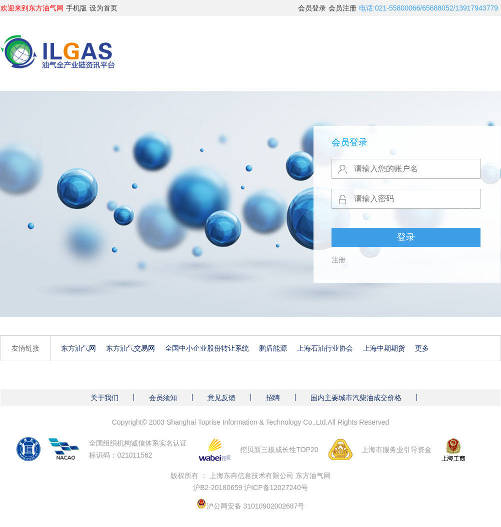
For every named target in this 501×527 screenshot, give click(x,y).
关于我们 (104, 398)
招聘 (273, 398)
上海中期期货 (384, 348)
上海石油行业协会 (325, 348)
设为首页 (104, 8)
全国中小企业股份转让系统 (207, 348)
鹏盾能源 (273, 348)
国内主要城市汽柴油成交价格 (356, 398)
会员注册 (342, 8)
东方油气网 (78, 348)
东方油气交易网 (130, 348)
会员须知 (163, 398)
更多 (422, 348)
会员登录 (312, 8)
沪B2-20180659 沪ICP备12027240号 (250, 488)
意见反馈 (222, 398)
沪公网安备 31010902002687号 (255, 506)
